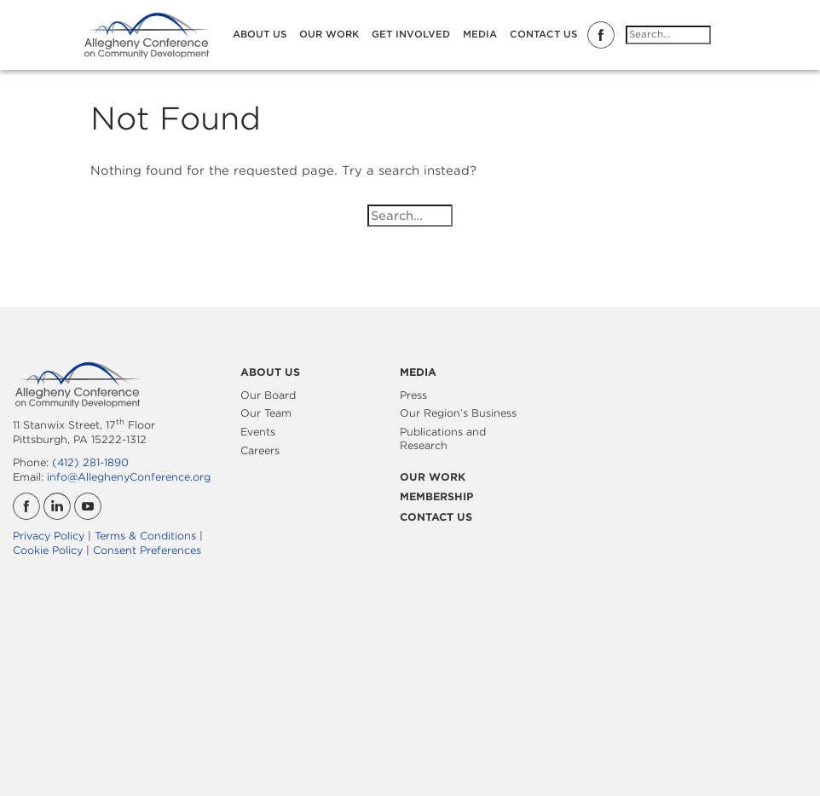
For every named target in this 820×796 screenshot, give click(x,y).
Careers (260, 450)
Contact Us (543, 34)
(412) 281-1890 (90, 462)
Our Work (329, 34)
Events (257, 431)
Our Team (266, 413)
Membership (436, 496)
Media (480, 34)
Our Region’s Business (458, 413)
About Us (259, 34)
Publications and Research (443, 438)
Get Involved (411, 34)
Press (413, 395)
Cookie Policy (48, 550)
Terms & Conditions (145, 535)
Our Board (268, 395)
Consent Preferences (147, 550)
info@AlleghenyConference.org (129, 476)
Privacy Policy (48, 535)
